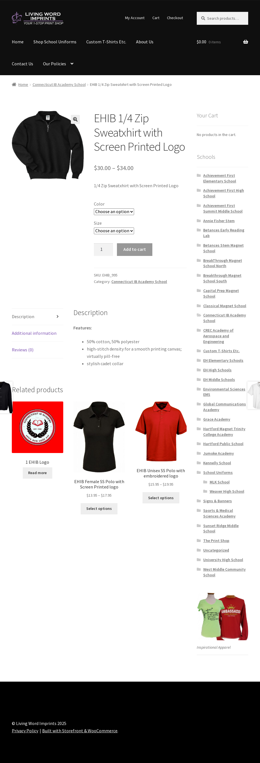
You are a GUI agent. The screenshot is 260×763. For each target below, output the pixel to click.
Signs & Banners (217, 500)
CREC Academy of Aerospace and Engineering (218, 336)
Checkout (175, 17)
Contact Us (22, 63)
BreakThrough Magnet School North (222, 263)
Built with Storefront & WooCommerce (79, 730)
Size (98, 223)
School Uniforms (218, 472)
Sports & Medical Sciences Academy (219, 513)
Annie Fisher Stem (219, 220)
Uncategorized (216, 550)
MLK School (220, 482)
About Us (144, 41)
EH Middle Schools (219, 379)
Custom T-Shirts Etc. (106, 41)
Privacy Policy (25, 730)
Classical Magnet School (224, 305)
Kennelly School (217, 462)
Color (99, 204)
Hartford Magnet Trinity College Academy (224, 431)
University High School (223, 559)
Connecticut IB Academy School (59, 84)
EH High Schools (217, 369)
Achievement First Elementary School (219, 178)
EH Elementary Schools (223, 360)
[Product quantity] (103, 249)
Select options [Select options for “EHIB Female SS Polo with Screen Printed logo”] (99, 508)
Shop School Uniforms (54, 41)
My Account (134, 17)
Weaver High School (227, 491)
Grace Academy (216, 419)
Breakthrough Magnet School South (222, 278)
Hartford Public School (223, 443)
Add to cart (134, 249)
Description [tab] (23, 316)
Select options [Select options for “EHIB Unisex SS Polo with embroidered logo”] (161, 497)
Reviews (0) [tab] (22, 350)
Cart (155, 17)
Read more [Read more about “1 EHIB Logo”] (37, 472)
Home (18, 41)
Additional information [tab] (34, 333)
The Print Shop (216, 540)
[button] (75, 119)
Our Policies (54, 63)
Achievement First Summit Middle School (223, 208)
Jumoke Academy (218, 453)
